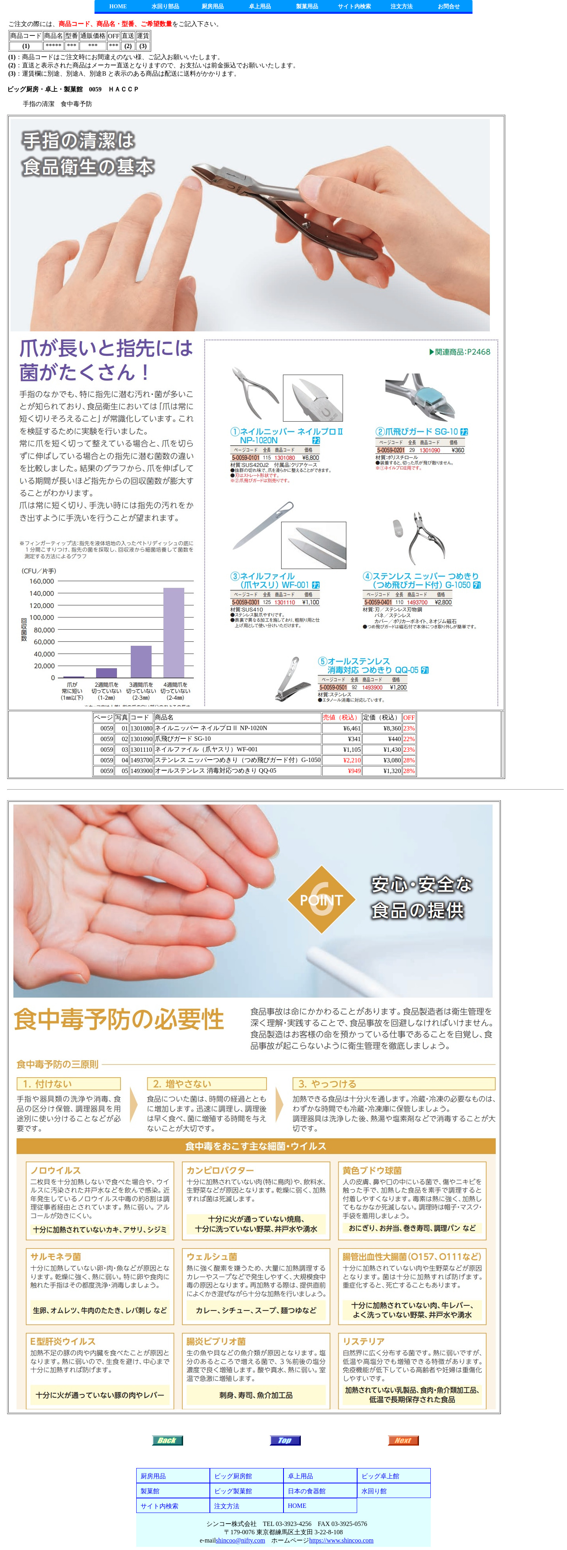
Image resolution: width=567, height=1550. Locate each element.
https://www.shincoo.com (341, 1540)
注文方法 (402, 6)
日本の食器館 (307, 1491)
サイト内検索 (354, 6)
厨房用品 (213, 6)
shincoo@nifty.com (240, 1540)
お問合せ (449, 6)
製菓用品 (307, 6)
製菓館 (150, 1491)
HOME (118, 6)
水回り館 (374, 1491)
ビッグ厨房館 (233, 1476)
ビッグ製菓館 (233, 1491)
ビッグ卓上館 (380, 1476)
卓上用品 (260, 6)
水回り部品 (165, 6)
